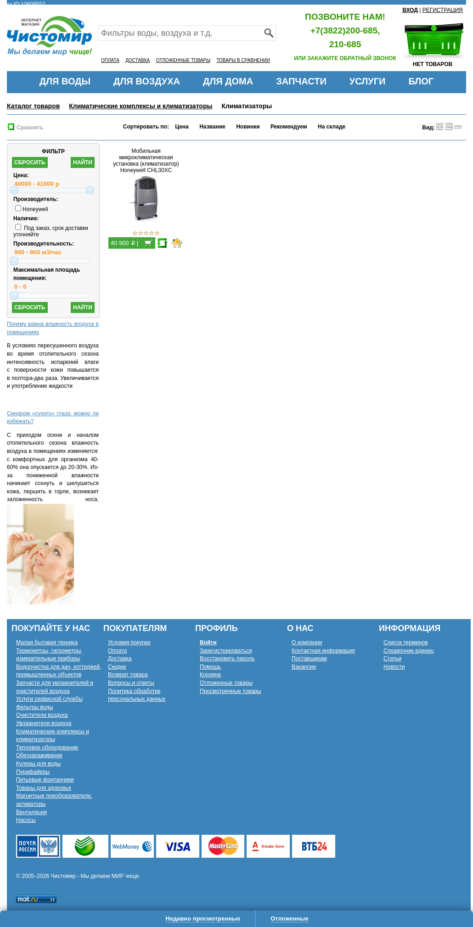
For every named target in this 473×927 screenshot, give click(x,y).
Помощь (210, 667)
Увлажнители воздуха (43, 723)
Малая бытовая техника (47, 642)
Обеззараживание (39, 755)
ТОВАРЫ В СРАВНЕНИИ (243, 60)
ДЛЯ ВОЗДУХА (146, 81)
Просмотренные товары (230, 691)
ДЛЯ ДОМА (228, 81)
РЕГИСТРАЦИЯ (442, 10)
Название (212, 126)
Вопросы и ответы (131, 683)
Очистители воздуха (42, 715)
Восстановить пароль (227, 658)
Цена (182, 126)
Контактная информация (323, 651)
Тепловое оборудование (47, 747)
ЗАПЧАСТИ (301, 81)
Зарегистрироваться (226, 651)
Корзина (210, 674)
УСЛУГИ (367, 81)
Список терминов (405, 642)
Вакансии (304, 667)
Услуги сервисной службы (49, 699)
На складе (331, 126)
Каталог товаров (33, 106)
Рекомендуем (288, 126)
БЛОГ (421, 81)
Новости (394, 667)
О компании (307, 642)
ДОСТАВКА (137, 60)
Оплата (117, 651)
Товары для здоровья (43, 788)
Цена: (21, 175)
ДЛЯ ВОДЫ (64, 81)
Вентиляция (31, 812)
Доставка (120, 658)
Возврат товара (128, 674)
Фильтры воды (34, 707)
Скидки (117, 667)
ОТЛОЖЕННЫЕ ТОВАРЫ (183, 60)
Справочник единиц (408, 651)
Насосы (26, 820)
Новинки (247, 126)
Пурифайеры (33, 772)
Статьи (392, 658)
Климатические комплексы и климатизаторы (140, 106)
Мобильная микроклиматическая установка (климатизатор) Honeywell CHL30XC (146, 160)
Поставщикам (309, 658)
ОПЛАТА (110, 60)
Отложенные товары (226, 683)
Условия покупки (129, 642)
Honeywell (31, 209)
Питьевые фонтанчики (45, 779)
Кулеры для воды (38, 763)
